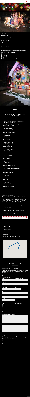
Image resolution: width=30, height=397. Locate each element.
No (16, 305)
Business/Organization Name (19, 278)
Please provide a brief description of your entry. (8, 314)
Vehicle (4, 305)
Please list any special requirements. (7, 324)
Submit (4, 342)
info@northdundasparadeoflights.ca (7, 271)
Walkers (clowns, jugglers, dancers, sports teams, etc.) (8, 311)
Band (3, 307)
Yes (16, 304)
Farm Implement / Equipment (6, 306)
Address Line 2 (4, 298)
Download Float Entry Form (7, 274)
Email (16, 287)
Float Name (4, 278)
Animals (4, 304)
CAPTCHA (3, 340)
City (2, 301)
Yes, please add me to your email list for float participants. (11, 335)
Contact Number (4, 287)
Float (3, 308)
